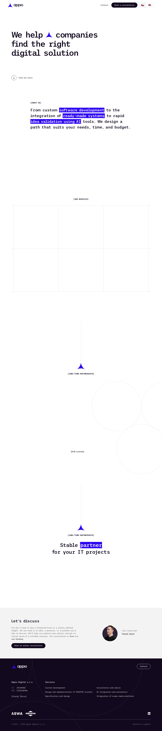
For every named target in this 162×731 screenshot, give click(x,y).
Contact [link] (104, 5)
